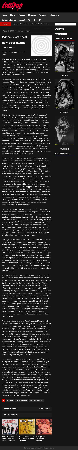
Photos (21, 15)
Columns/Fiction (9, 20)
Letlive (64, 75)
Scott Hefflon (21, 400)
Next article (44, 409)
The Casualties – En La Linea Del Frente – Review (9, 438)
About (22, 20)
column (10, 400)
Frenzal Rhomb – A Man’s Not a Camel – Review (26, 438)
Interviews (54, 15)
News (12, 15)
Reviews (42, 15)
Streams (32, 15)
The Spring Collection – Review (41, 438)
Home (4, 15)
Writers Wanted (36, 400)
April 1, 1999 (8, 31)
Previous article (10, 409)
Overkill (64, 148)
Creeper (64, 112)
